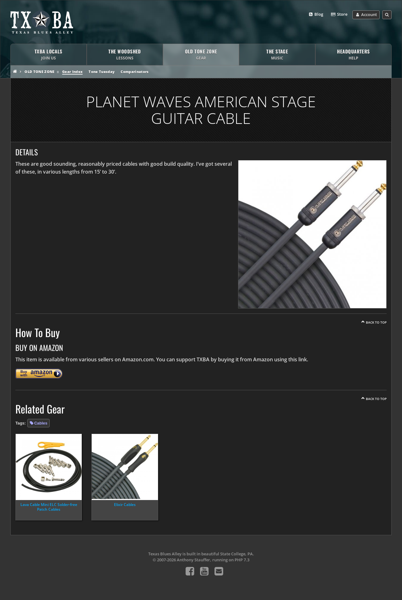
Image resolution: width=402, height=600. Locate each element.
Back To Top (376, 322)
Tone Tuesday (102, 71)
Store (339, 14)
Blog (315, 14)
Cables (40, 423)
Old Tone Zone (39, 71)
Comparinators (135, 71)
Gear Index (72, 71)
